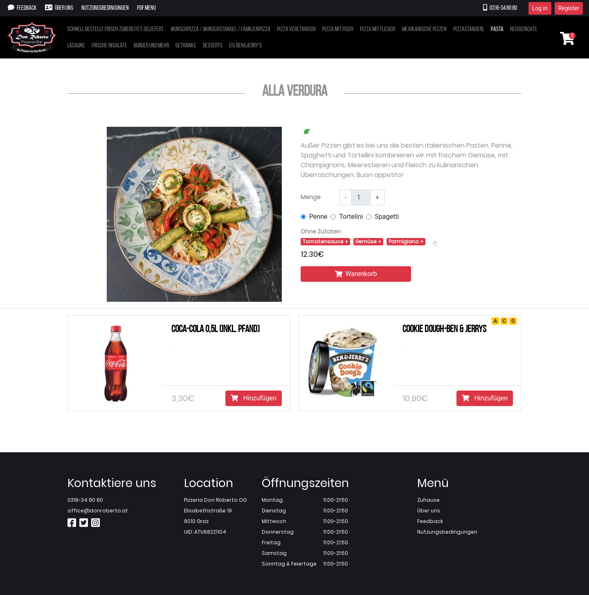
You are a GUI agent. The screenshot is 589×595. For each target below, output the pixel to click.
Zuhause (428, 499)
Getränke (185, 46)
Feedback (22, 7)
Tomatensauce (324, 241)
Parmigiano (404, 241)
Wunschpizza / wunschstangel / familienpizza (220, 29)
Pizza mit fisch (337, 29)
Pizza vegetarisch (296, 29)
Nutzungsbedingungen (105, 8)
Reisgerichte (523, 29)
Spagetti (387, 216)
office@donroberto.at (97, 510)
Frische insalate (109, 46)
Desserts (213, 46)
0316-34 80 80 (500, 7)
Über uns (59, 7)
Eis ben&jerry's (245, 46)
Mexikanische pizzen (424, 29)
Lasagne (76, 46)
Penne (318, 216)
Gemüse (366, 241)
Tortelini (351, 216)
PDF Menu (146, 8)
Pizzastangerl (468, 29)
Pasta (497, 29)
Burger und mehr (151, 46)
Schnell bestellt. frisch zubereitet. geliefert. (115, 29)
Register (568, 8)
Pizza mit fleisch (378, 29)
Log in (540, 8)
